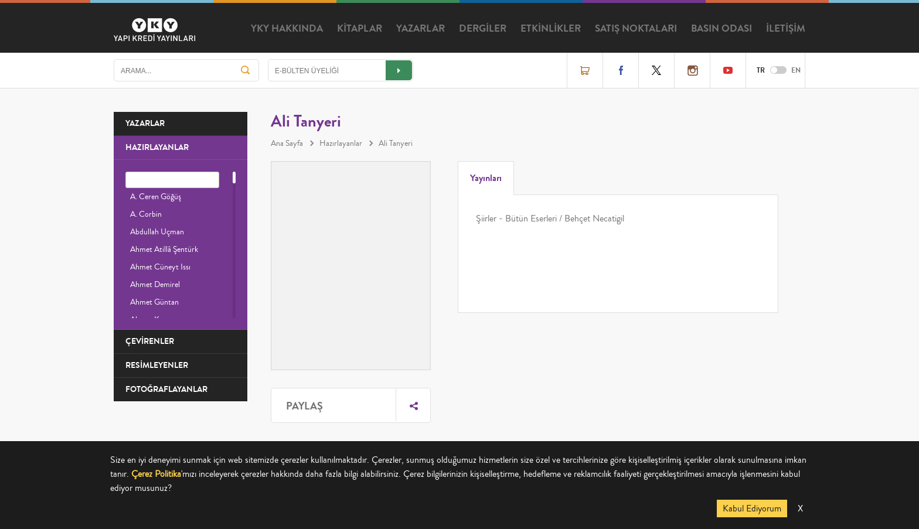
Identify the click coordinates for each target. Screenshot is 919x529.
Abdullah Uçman (157, 232)
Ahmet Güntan (154, 302)
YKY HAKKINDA (287, 29)
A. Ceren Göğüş (155, 197)
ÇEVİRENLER (149, 341)
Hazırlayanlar (340, 143)
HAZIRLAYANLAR (157, 147)
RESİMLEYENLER (156, 365)
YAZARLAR (420, 29)
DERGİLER (482, 29)
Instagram (692, 70)
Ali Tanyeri (396, 143)
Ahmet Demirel (155, 285)
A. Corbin (146, 214)
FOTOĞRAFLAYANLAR (166, 389)
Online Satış (585, 70)
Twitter (656, 70)
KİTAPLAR (359, 29)
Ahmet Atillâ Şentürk (164, 249)
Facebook (620, 70)
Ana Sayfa (287, 143)
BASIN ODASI (721, 29)
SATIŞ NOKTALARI (636, 29)
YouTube (728, 70)
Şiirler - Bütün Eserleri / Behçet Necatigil (550, 218)
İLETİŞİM (785, 29)
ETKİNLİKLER (550, 29)
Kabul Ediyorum (752, 508)
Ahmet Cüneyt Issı (160, 267)
